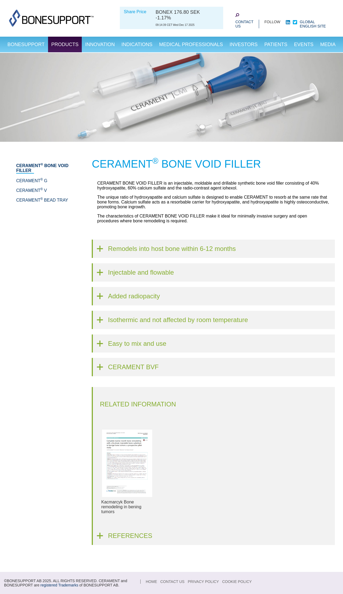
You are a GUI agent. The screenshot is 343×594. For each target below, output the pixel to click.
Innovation (100, 44)
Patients (275, 44)
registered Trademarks (59, 585)
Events (304, 44)
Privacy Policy (203, 581)
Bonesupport (26, 44)
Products (65, 44)
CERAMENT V (31, 190)
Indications (136, 44)
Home (151, 581)
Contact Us (244, 24)
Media (328, 44)
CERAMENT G (31, 180)
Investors (244, 44)
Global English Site (313, 24)
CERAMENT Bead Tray (42, 200)
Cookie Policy (237, 581)
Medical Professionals (191, 44)
